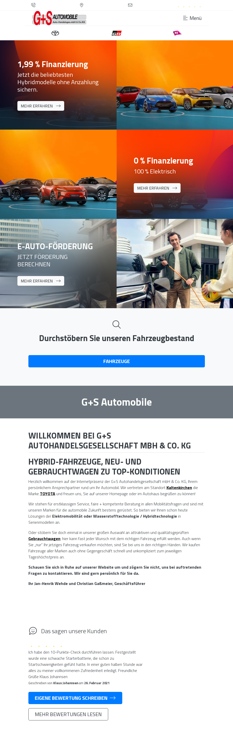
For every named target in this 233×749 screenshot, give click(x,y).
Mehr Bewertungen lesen (68, 714)
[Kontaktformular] (130, 5)
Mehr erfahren (41, 106)
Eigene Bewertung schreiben (75, 698)
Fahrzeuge (116, 361)
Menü (192, 18)
